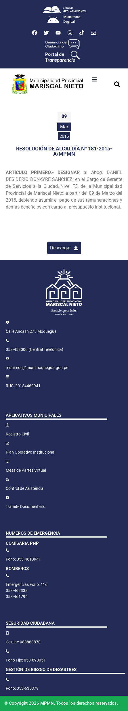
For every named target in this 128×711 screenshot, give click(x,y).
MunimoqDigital (72, 19)
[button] (94, 79)
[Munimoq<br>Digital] (53, 20)
